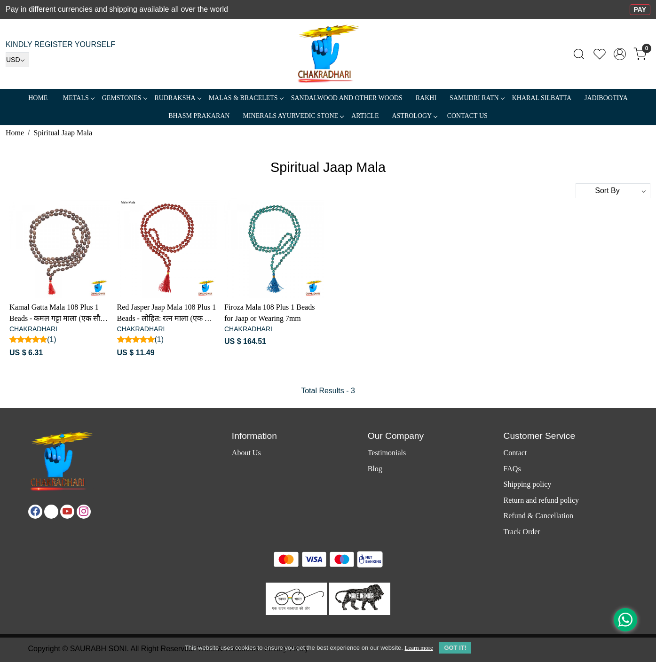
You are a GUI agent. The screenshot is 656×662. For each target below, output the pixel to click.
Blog (375, 469)
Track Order (522, 532)
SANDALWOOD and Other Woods (347, 97)
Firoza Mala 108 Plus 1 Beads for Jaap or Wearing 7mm (269, 312)
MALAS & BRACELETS (246, 97)
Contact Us (467, 115)
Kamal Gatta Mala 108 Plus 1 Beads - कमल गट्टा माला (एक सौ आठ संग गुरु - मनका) (54, 313)
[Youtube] (67, 512)
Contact (515, 453)
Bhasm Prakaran (198, 115)
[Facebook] (35, 512)
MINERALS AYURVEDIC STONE (293, 115)
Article (365, 115)
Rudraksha (178, 97)
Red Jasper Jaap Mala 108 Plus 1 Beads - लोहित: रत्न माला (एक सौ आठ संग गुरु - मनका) (166, 313)
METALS (78, 97)
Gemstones (124, 97)
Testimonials (387, 453)
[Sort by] (613, 190)
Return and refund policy (541, 500)
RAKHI (426, 97)
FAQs (512, 469)
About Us (246, 453)
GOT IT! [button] (455, 647)
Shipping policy (528, 484)
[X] (51, 512)
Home (37, 97)
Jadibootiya (606, 97)
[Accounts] (620, 54)
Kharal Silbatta (541, 97)
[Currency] (17, 59)
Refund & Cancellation (538, 516)
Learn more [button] (418, 647)
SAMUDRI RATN (477, 97)
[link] (579, 54)
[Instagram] (84, 512)
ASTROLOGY (414, 115)
